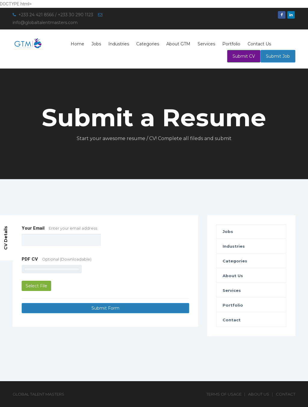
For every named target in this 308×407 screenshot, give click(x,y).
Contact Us (259, 44)
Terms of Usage (224, 394)
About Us (233, 275)
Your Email (59, 228)
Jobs (96, 44)
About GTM (178, 44)
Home (77, 44)
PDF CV (56, 259)
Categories (147, 44)
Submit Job (278, 56)
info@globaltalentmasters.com (45, 22)
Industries (118, 44)
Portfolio (231, 44)
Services (206, 44)
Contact (232, 319)
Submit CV (244, 56)
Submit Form (105, 308)
